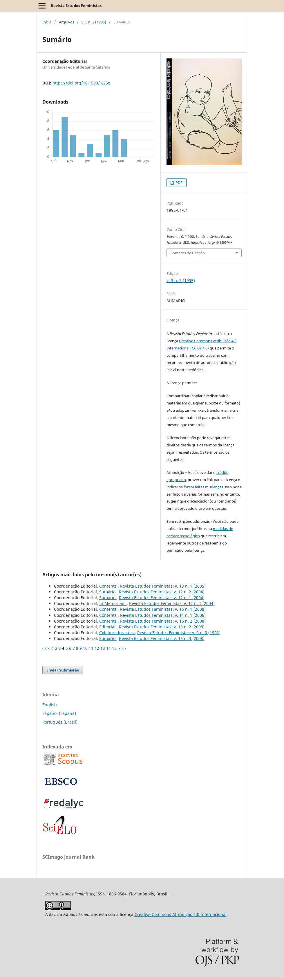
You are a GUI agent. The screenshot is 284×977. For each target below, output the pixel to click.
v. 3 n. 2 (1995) (94, 22)
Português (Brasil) (59, 722)
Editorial (108, 627)
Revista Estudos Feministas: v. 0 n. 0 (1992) (178, 632)
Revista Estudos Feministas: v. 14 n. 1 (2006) (163, 615)
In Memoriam (113, 603)
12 (97, 648)
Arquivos (66, 22)
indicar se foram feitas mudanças (195, 487)
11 (91, 648)
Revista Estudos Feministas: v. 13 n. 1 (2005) (163, 586)
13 (102, 648)
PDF (178, 182)
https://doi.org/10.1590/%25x (81, 83)
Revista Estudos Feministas (76, 5)
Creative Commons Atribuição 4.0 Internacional (181, 914)
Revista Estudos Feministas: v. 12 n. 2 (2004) (162, 592)
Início (47, 22)
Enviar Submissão (62, 670)
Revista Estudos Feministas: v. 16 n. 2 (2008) (163, 621)
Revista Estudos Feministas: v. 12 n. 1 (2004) (162, 597)
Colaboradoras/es (117, 632)
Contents (108, 586)
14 (108, 648)
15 (114, 648)
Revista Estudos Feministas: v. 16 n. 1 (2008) (163, 609)
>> (123, 648)
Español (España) (59, 713)
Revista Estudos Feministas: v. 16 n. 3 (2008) (162, 638)
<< (44, 648)
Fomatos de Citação (188, 252)
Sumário (108, 592)
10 (85, 648)
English (49, 704)
